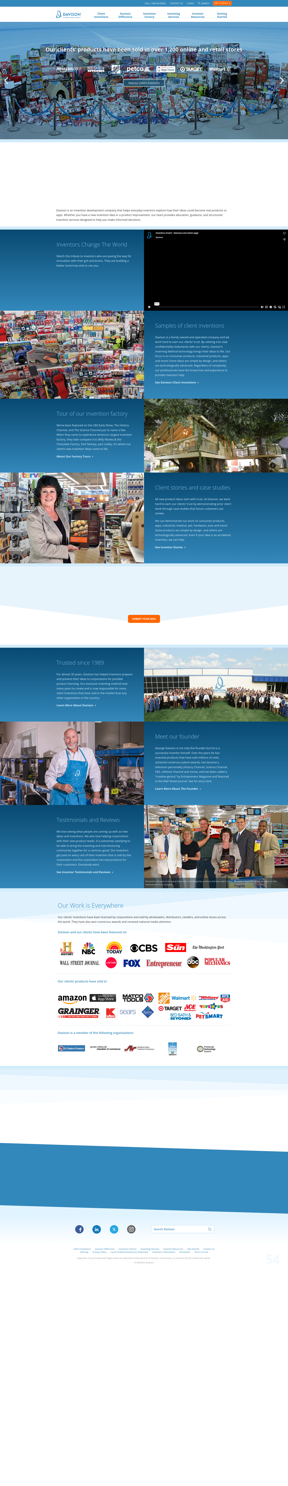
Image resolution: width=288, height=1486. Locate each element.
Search (205, 3)
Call (155, 3)
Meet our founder (177, 736)
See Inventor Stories (169, 547)
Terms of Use (201, 1252)
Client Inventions (101, 15)
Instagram (131, 1229)
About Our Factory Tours (74, 456)
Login (190, 3)
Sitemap (84, 1252)
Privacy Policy (99, 1252)
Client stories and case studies (192, 487)
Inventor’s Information (163, 1252)
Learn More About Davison (75, 705)
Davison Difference (125, 15)
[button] (6, 80)
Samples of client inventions (189, 325)
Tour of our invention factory (92, 413)
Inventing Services (173, 15)
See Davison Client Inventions (175, 382)
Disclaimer (184, 1252)
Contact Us (176, 3)
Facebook (79, 1229)
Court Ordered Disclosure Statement (129, 1252)
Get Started (221, 3)
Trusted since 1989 (80, 662)
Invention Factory (149, 15)
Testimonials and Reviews (88, 820)
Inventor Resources (198, 15)
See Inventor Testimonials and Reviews (83, 872)
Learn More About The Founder (176, 788)
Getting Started (222, 15)
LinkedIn (96, 1229)
